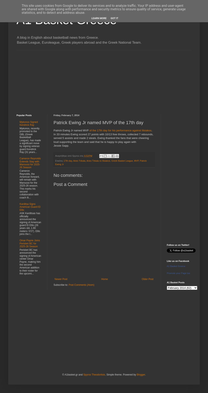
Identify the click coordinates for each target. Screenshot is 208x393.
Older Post (147, 279)
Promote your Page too (178, 273)
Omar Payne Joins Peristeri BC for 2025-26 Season (30, 243)
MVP (136, 161)
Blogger (141, 374)
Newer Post (61, 279)
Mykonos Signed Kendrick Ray (29, 123)
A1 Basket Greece (176, 266)
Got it (114, 18)
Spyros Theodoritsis (94, 374)
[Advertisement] (104, 79)
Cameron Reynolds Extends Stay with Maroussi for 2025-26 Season (30, 163)
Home (104, 279)
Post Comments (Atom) (81, 284)
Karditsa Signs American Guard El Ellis (30, 207)
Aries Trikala (79, 161)
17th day (68, 161)
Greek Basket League (122, 161)
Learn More (99, 18)
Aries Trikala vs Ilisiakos (98, 161)
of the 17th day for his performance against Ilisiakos (120, 130)
